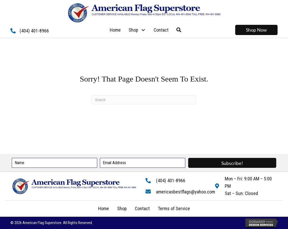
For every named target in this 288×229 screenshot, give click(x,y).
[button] (143, 30)
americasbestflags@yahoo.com (185, 191)
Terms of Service (174, 208)
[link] (115, 30)
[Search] (144, 99)
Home (103, 208)
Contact (142, 208)
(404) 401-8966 (34, 30)
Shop (122, 208)
